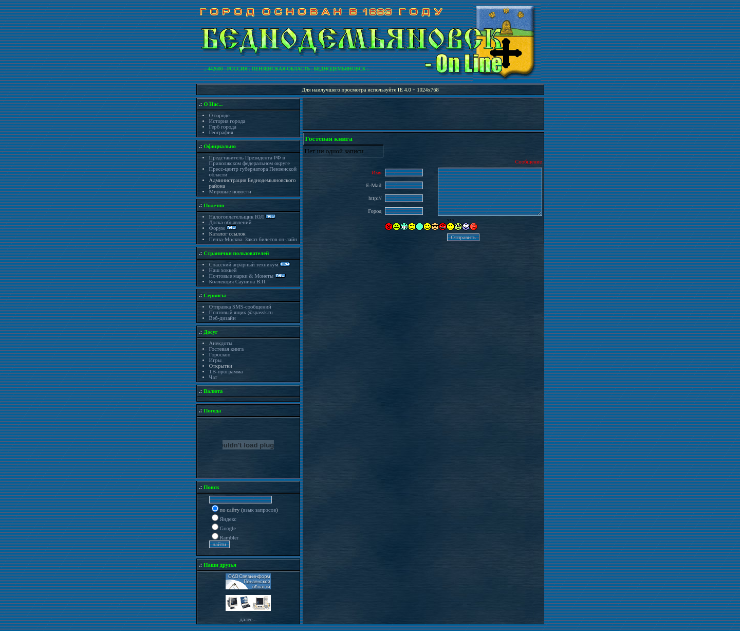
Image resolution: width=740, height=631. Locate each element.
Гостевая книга (226, 349)
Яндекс (228, 519)
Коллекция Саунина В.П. (238, 281)
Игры (215, 360)
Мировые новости (230, 191)
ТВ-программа (226, 371)
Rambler (229, 537)
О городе (219, 115)
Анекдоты (221, 343)
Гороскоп (220, 354)
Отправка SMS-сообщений (240, 307)
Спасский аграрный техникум (244, 264)
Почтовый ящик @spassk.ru (241, 312)
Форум (218, 228)
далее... (247, 619)
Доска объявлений (230, 222)
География (221, 132)
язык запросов (259, 510)
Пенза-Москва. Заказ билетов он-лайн (253, 239)
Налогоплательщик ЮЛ (236, 217)
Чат (213, 377)
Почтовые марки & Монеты (241, 276)
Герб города (222, 127)
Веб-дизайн (222, 318)
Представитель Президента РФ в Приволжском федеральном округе (249, 160)
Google (228, 528)
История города (227, 121)
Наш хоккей (223, 270)
